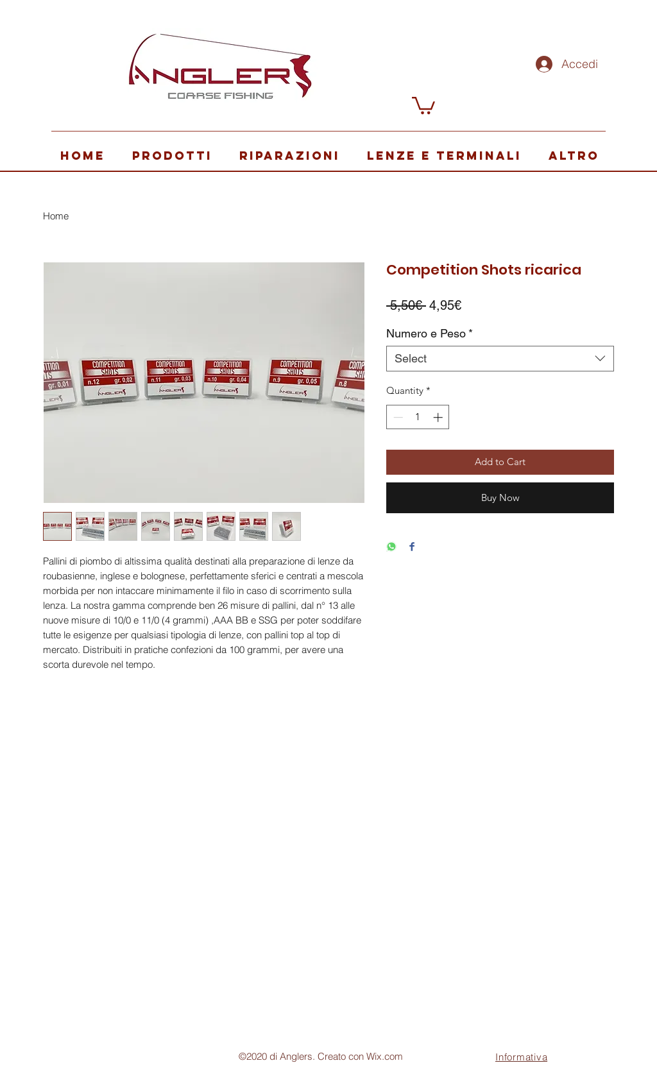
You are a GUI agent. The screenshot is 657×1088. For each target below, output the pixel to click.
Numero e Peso (429, 333)
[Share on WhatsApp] (391, 547)
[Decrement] (396, 417)
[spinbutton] (418, 417)
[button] (423, 104)
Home (56, 216)
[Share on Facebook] (411, 547)
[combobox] (500, 358)
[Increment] (439, 417)
